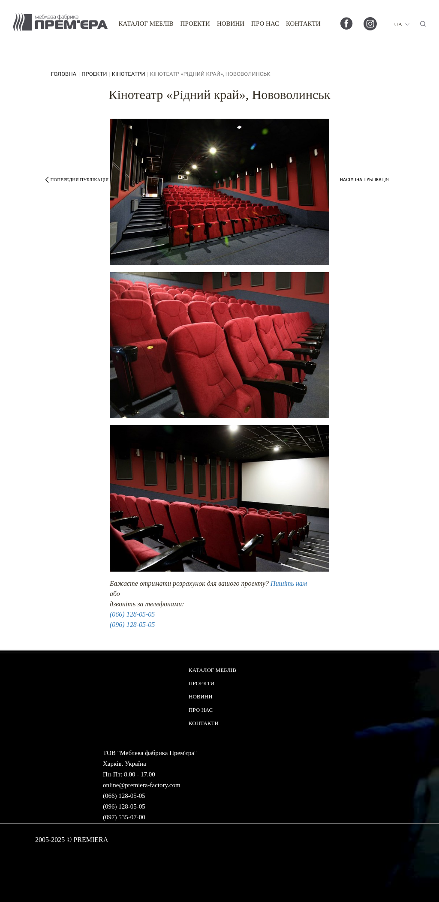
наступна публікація (364, 180)
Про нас (265, 23)
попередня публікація (79, 179)
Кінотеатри (128, 74)
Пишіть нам (289, 583)
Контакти (303, 23)
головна (63, 74)
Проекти (195, 23)
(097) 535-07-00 (124, 817)
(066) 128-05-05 (132, 614)
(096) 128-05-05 (132, 624)
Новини (230, 23)
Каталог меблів (145, 23)
